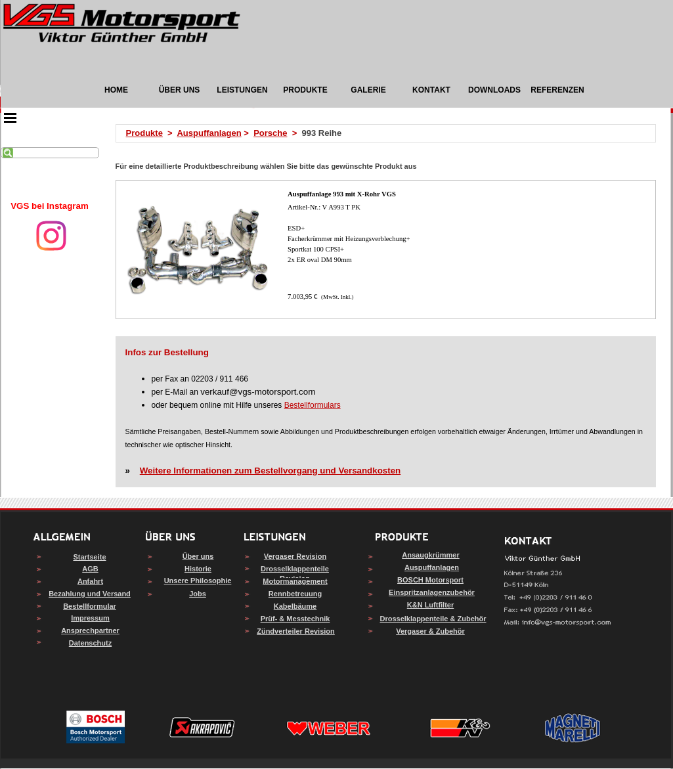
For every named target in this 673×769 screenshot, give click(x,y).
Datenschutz (90, 643)
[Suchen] (50, 152)
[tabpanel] (50, 206)
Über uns (198, 556)
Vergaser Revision (295, 556)
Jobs (197, 594)
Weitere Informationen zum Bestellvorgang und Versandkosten (270, 470)
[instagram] (51, 235)
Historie (198, 569)
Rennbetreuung (295, 594)
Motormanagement (295, 581)
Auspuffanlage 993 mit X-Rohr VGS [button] (342, 194)
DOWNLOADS (494, 90)
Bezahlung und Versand (90, 594)
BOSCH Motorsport (430, 580)
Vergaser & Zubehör (430, 631)
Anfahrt (90, 581)
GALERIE (368, 90)
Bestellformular (89, 606)
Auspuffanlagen (209, 133)
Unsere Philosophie (198, 580)
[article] (386, 249)
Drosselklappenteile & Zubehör (433, 619)
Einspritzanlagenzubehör (432, 592)
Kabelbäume (295, 606)
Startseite (89, 557)
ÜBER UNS (179, 90)
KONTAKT (431, 90)
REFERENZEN (557, 90)
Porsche (270, 133)
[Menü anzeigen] (10, 117)
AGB (90, 569)
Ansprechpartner (90, 630)
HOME (116, 90)
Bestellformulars (312, 405)
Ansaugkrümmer (430, 555)
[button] (557, 623)
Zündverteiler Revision (296, 631)
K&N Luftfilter (430, 605)
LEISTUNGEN (242, 90)
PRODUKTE (305, 90)
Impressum (90, 618)
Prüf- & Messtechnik (295, 619)
